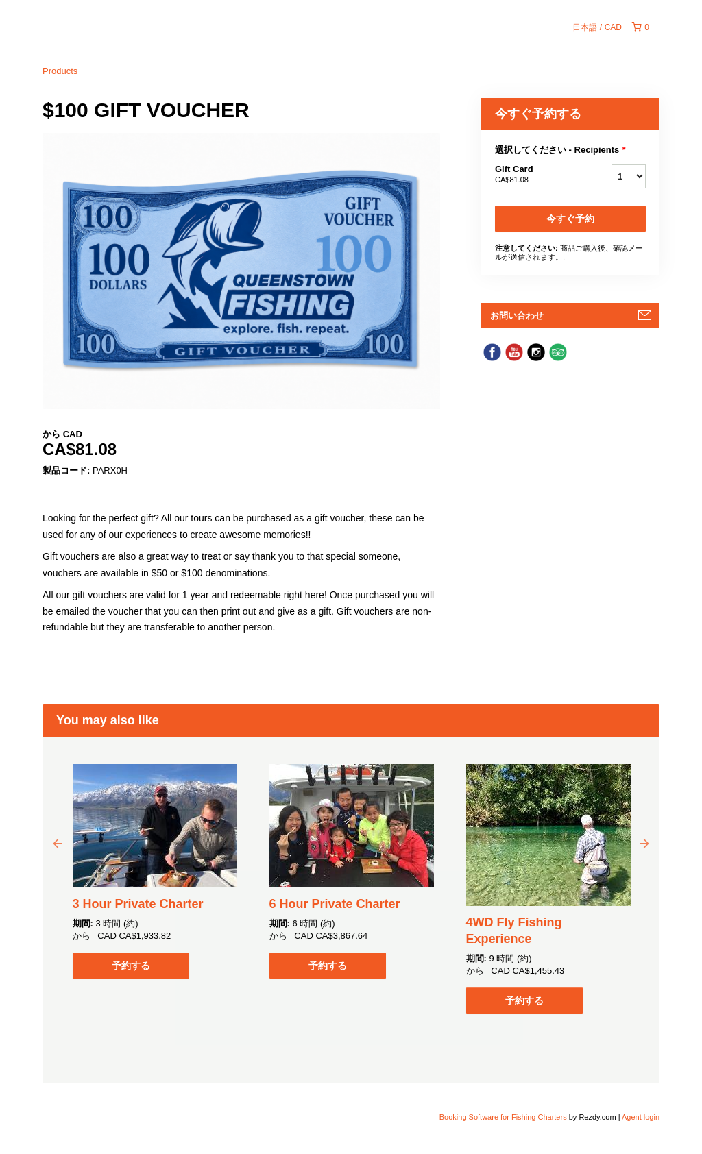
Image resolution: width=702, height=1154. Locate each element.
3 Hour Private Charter (138, 904)
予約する (131, 965)
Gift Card (536, 175)
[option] (154, 871)
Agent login (640, 1117)
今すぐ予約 (570, 218)
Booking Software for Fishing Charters (504, 1117)
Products (60, 71)
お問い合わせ (517, 315)
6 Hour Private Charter (334, 904)
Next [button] (644, 843)
